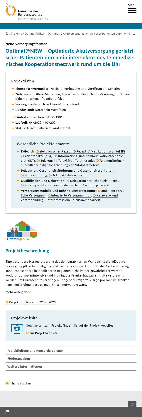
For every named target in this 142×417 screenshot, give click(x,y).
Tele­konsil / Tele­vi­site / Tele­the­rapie (67, 161)
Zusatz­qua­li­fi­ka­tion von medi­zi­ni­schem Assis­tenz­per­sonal (67, 185)
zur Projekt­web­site (44, 333)
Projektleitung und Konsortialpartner (35, 351)
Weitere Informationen (24, 367)
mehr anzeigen (16, 292)
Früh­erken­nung (36, 175)
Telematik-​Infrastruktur (70, 175)
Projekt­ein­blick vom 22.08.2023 (32, 302)
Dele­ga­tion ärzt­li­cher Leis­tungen (94, 181)
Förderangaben (18, 359)
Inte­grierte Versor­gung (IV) (71, 195)
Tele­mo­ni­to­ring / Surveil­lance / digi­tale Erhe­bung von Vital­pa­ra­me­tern (72, 163)
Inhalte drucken (20, 383)
